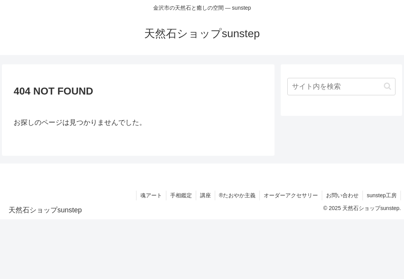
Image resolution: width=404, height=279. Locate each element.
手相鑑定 (181, 195)
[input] (341, 86)
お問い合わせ (342, 195)
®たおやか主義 (237, 195)
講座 (205, 195)
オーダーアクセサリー (291, 195)
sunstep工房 (382, 195)
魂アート (151, 195)
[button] (387, 86)
